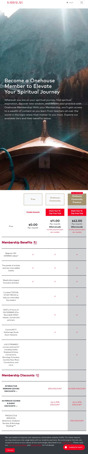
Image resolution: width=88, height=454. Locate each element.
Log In (70, 2)
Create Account (33, 212)
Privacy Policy (36, 445)
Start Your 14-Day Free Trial (55, 212)
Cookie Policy (67, 443)
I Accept (9, 450)
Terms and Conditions (17, 445)
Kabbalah (14, 2)
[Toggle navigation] (82, 2)
